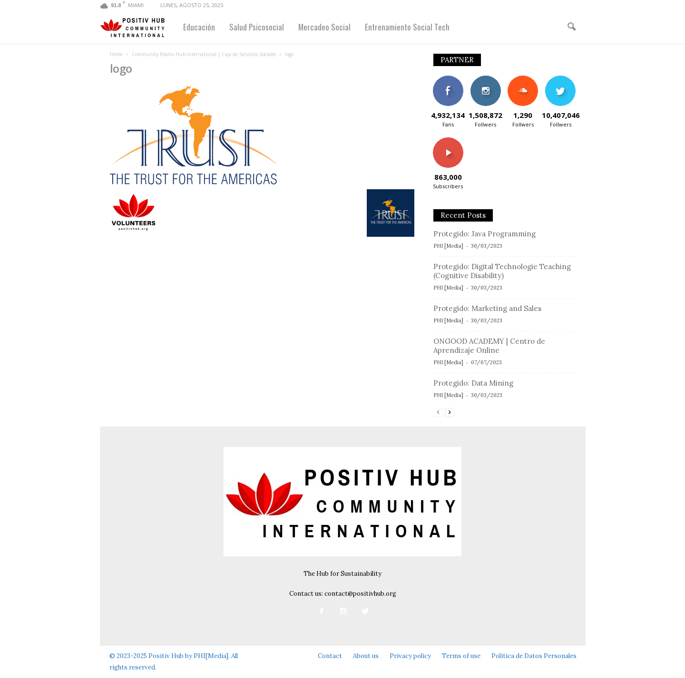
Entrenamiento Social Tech (407, 27)
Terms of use (461, 656)
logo (121, 68)
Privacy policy (410, 656)
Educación (199, 27)
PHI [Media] (448, 245)
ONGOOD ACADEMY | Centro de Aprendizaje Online (489, 346)
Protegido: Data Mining (473, 382)
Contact (330, 656)
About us (366, 656)
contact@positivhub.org (360, 594)
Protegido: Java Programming (484, 233)
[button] (571, 27)
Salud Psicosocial (256, 27)
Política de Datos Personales (534, 656)
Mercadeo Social (324, 27)
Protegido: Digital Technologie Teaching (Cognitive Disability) (502, 271)
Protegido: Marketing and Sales (487, 308)
